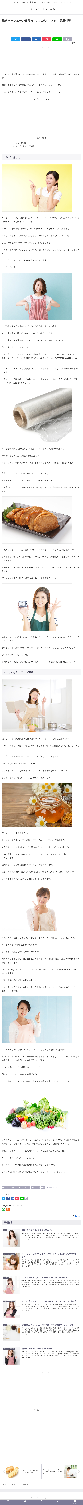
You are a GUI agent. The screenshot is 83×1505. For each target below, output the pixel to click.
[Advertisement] (41, 29)
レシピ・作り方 (21, 143)
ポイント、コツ (24, 1188)
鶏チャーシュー (52, 1188)
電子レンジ (36, 1188)
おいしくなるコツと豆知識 (25, 146)
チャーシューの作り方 (9, 1188)
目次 (38, 138)
